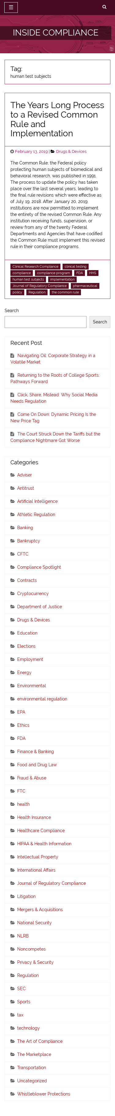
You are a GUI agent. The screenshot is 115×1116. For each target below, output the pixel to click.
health (23, 804)
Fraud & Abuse (31, 777)
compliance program (53, 273)
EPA (21, 712)
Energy (24, 672)
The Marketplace (34, 1054)
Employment (30, 659)
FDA (79, 273)
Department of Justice (39, 606)
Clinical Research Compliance (35, 266)
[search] (104, 7)
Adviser (24, 475)
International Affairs (36, 870)
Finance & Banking (35, 751)
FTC (21, 791)
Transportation (31, 1067)
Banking (25, 527)
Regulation (37, 292)
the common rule (65, 292)
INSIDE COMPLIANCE (55, 33)
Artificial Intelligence (37, 501)
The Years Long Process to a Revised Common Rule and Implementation (57, 119)
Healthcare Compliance (41, 830)
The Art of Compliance (40, 1041)
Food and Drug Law (37, 764)
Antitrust (25, 488)
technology (28, 1028)
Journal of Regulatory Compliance (40, 286)
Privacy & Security (35, 962)
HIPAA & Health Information (44, 843)
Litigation (26, 896)
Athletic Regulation (36, 514)
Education (27, 633)
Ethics (23, 725)
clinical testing (75, 266)
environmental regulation (42, 698)
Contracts (27, 580)
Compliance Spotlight (39, 567)
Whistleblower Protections (43, 1093)
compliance (22, 273)
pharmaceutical (85, 286)
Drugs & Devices (71, 151)
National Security (34, 922)
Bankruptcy (28, 540)
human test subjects (28, 279)
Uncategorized (32, 1080)
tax (20, 1014)
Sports (23, 1001)
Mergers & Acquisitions (40, 909)
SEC (21, 988)
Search (12, 310)
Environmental (31, 685)
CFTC (23, 554)
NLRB (23, 935)
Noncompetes (31, 949)
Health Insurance (34, 817)
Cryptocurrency (33, 593)
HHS (92, 273)
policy (17, 292)
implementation (62, 279)
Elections (26, 646)
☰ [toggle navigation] (11, 7)
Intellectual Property (37, 856)
